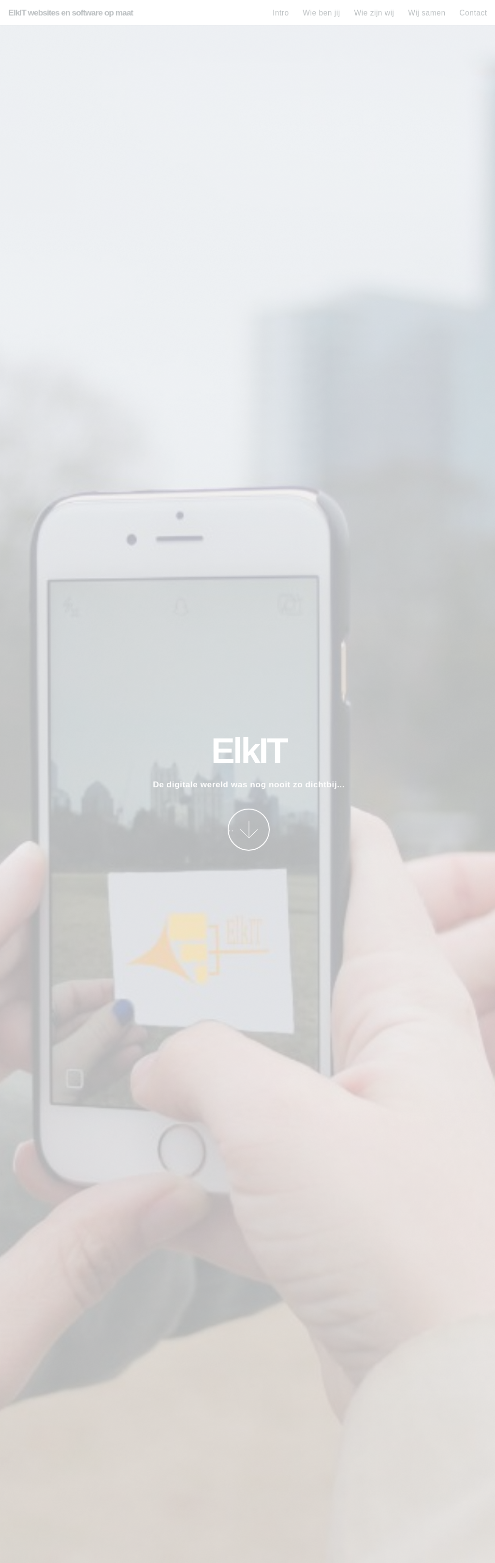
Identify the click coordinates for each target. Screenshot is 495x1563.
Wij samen (426, 13)
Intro (281, 13)
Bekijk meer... (230, 828)
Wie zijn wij (374, 13)
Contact (473, 13)
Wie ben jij (321, 13)
